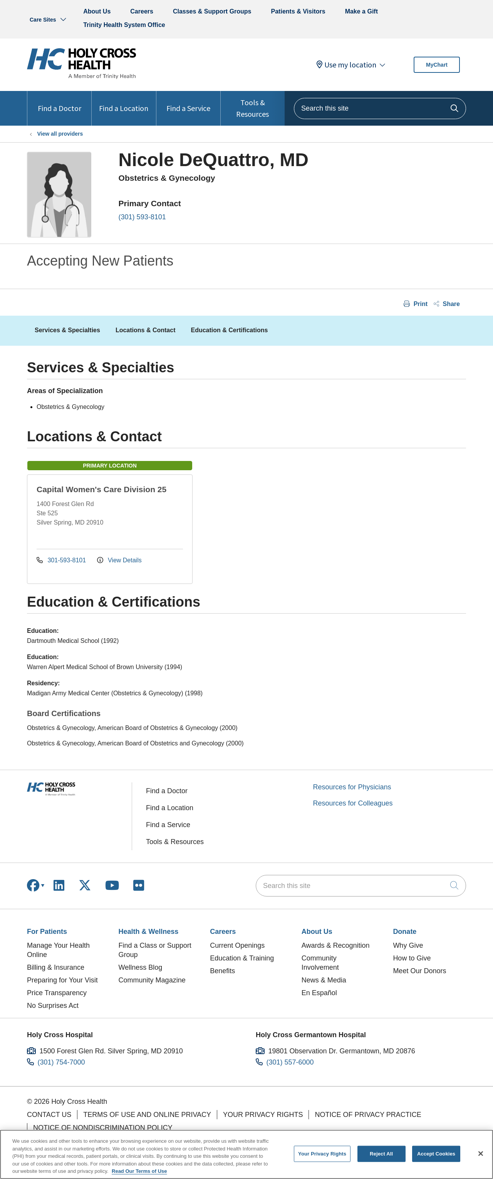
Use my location (346, 64)
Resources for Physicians (352, 787)
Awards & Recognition (336, 945)
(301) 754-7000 (61, 1062)
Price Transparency (57, 993)
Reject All (381, 1154)
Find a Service (188, 102)
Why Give (408, 945)
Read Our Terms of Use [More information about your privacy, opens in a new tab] (139, 1171)
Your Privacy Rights (263, 1114)
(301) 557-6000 (290, 1062)
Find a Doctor (59, 102)
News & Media (324, 980)
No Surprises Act (53, 1005)
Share (447, 304)
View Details (119, 560)
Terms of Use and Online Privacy (147, 1114)
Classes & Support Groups (212, 11)
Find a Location (123, 102)
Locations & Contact (146, 330)
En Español (319, 993)
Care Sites (43, 20)
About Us (97, 11)
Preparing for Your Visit (62, 980)
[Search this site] (380, 108)
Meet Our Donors (419, 971)
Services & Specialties (67, 330)
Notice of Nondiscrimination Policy (103, 1128)
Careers (141, 11)
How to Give (412, 958)
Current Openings (237, 945)
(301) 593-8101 (142, 217)
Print (416, 304)
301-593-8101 (62, 560)
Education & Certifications (229, 330)
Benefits (222, 971)
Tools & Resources (253, 105)
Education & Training (242, 958)
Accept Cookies (436, 1154)
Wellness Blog (141, 967)
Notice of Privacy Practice (368, 1114)
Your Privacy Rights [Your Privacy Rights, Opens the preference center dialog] (322, 1154)
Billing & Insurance (55, 967)
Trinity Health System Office (124, 25)
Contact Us (49, 1114)
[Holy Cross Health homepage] (81, 77)
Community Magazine (152, 980)
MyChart (437, 65)
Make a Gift (361, 11)
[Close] (480, 1153)
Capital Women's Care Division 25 (101, 489)
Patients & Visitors (298, 11)
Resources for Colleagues (353, 803)
